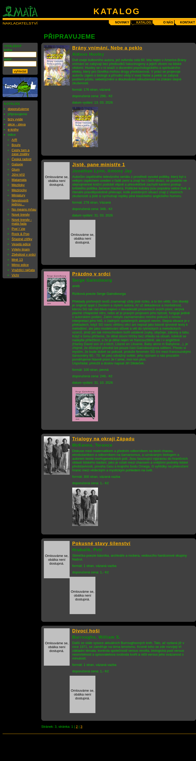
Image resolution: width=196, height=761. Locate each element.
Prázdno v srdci (91, 274)
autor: (8, 59)
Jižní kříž (18, 175)
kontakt (187, 22)
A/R (14, 140)
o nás (168, 22)
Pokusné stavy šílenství (101, 543)
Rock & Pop (20, 234)
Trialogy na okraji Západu (103, 438)
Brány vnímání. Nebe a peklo (107, 48)
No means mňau (24, 209)
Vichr (15, 275)
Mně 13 (17, 260)
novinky (122, 22)
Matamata (19, 180)
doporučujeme (18, 109)
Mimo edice (20, 265)
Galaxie (17, 164)
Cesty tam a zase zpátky (20, 152)
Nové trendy (21, 214)
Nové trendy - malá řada (22, 221)
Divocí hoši (86, 630)
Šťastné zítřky (22, 239)
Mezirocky (19, 190)
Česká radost (21, 159)
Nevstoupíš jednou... (20, 202)
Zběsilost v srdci (24, 254)
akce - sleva (17, 124)
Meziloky (18, 185)
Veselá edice (21, 244)
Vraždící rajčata (23, 270)
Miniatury (18, 195)
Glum (16, 169)
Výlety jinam (21, 249)
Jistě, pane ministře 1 (98, 164)
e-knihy (13, 129)
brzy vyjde (15, 119)
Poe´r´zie (18, 229)
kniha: (8, 50)
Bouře (16, 145)
